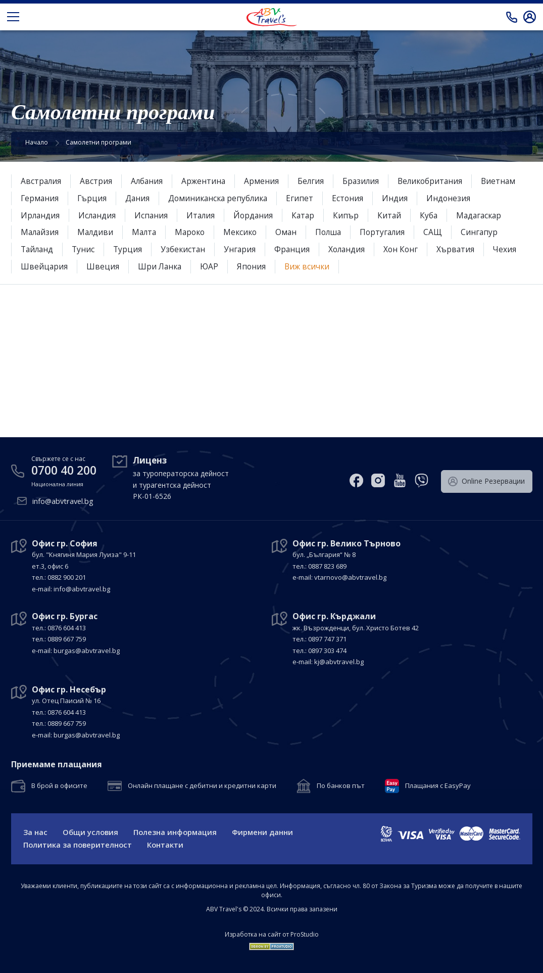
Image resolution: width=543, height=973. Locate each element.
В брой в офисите (59, 785)
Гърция (93, 198)
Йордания (257, 215)
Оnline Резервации (487, 480)
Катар (308, 215)
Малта (147, 232)
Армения (264, 181)
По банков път (341, 785)
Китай (395, 215)
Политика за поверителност (78, 845)
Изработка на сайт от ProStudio (272, 934)
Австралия (41, 181)
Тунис (85, 249)
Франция (297, 249)
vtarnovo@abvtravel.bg (350, 576)
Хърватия (463, 249)
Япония (297, 266)
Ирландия (41, 215)
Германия (40, 198)
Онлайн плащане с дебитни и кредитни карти (202, 785)
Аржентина (205, 181)
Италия (203, 215)
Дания (139, 198)
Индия (401, 198)
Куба (435, 215)
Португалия (392, 232)
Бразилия (364, 181)
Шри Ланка (203, 266)
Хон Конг (407, 249)
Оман (294, 232)
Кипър (351, 215)
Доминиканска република (221, 198)
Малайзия (40, 232)
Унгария (244, 249)
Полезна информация (177, 831)
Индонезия (455, 198)
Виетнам (505, 181)
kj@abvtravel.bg (339, 660)
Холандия (352, 249)
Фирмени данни (266, 831)
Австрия (97, 181)
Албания (148, 181)
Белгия (314, 181)
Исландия (98, 215)
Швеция (145, 266)
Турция (130, 249)
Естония (354, 198)
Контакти (167, 845)
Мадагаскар (486, 215)
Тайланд (38, 249)
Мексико (246, 232)
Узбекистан (186, 249)
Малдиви (97, 232)
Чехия (32, 266)
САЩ (443, 232)
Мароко (195, 232)
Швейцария (87, 266)
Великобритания (435, 181)
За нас (35, 831)
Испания (153, 215)
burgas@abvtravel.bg (87, 649)
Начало (36, 142)
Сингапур (490, 232)
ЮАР (254, 266)
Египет (305, 198)
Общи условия (91, 831)
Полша (337, 232)
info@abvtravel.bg (63, 500)
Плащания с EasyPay (438, 785)
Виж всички (353, 266)
